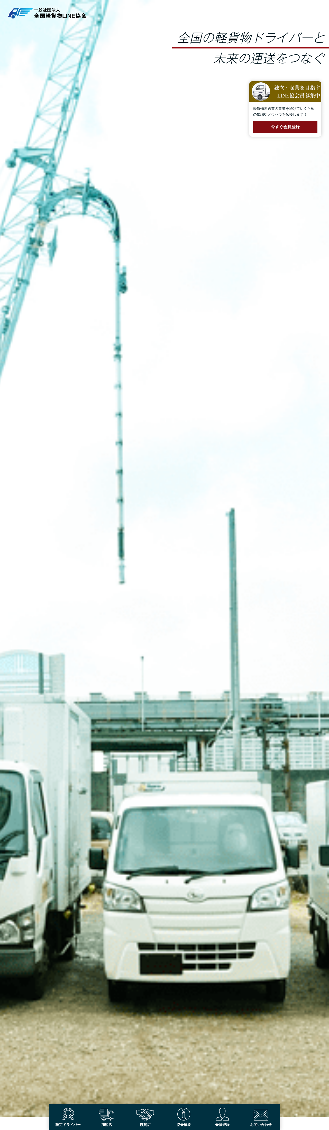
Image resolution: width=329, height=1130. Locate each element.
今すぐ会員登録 (285, 127)
